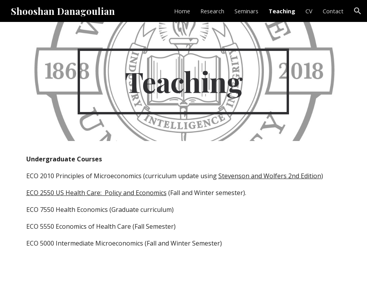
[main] (183, 81)
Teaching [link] (282, 11)
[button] (357, 11)
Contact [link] (333, 11)
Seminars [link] (246, 11)
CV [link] (308, 11)
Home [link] (182, 11)
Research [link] (212, 11)
